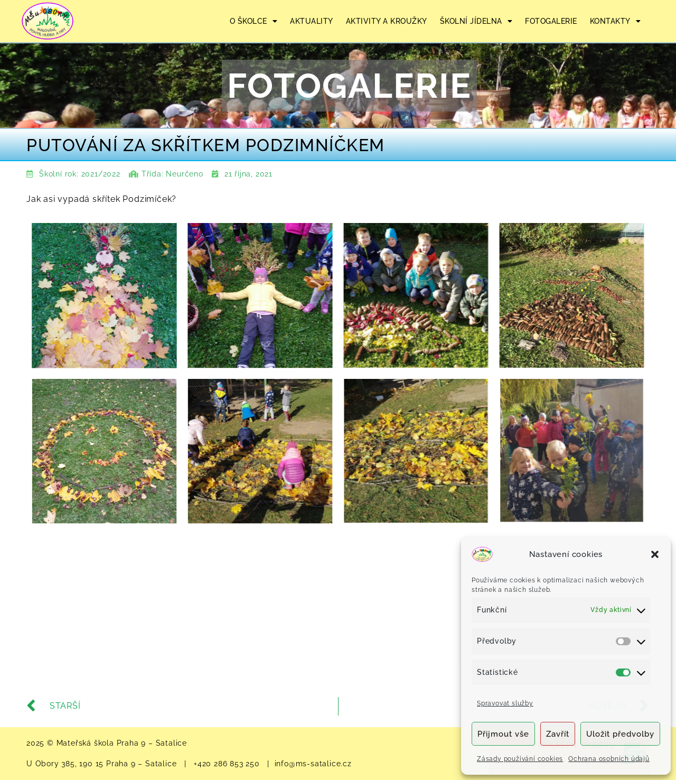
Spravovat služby (505, 703)
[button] (655, 554)
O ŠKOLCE (254, 21)
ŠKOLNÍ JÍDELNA (476, 21)
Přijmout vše (503, 734)
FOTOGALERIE (551, 21)
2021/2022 (100, 174)
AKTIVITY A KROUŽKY (386, 21)
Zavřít (557, 734)
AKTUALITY (311, 21)
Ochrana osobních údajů (609, 759)
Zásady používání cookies (520, 759)
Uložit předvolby (620, 734)
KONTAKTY (615, 21)
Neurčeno (184, 174)
